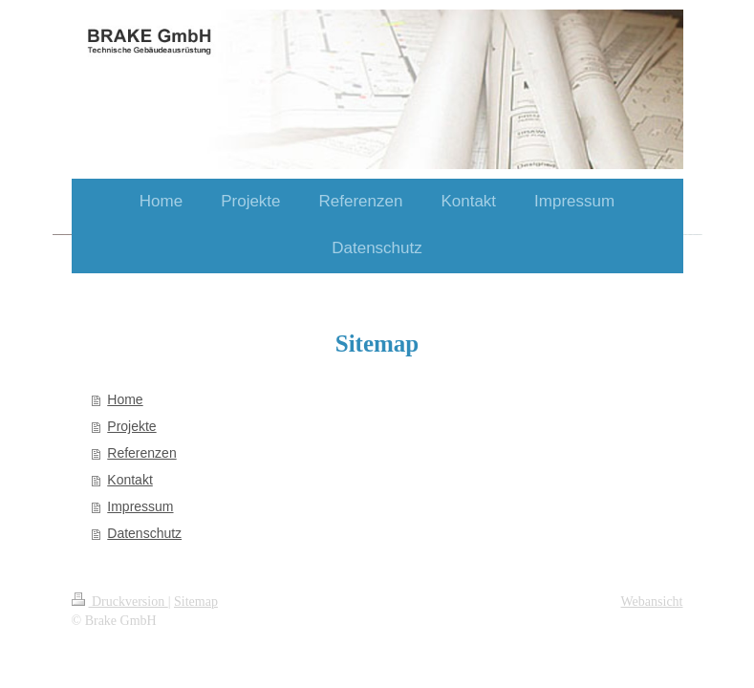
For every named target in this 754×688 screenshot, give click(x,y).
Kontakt (129, 479)
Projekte (131, 426)
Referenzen (141, 453)
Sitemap (196, 601)
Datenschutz (144, 533)
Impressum (140, 506)
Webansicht (652, 601)
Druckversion (120, 601)
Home (124, 399)
